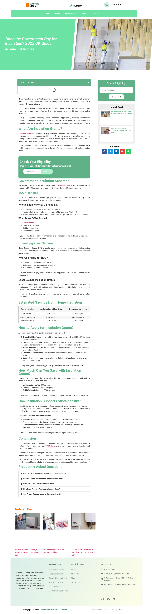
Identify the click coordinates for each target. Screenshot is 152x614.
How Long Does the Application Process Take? (41, 490)
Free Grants (71, 13)
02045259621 (116, 5)
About (57, 13)
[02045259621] (106, 5)
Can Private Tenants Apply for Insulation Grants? (42, 495)
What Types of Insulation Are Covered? (38, 485)
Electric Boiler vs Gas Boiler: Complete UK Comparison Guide (83, 553)
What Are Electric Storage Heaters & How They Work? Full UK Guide (27, 553)
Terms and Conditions (99, 611)
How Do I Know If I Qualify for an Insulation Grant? (43, 480)
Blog (84, 13)
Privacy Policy (117, 611)
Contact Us (95, 13)
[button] (88, 82)
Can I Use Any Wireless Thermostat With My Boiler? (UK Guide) (121, 130)
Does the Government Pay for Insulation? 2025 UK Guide (31, 41)
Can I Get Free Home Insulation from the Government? (44, 474)
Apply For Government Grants (54, 610)
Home (47, 13)
